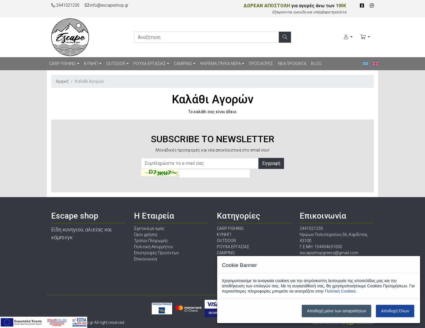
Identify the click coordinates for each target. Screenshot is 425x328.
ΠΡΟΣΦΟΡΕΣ (261, 63)
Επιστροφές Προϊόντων (156, 252)
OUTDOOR (115, 63)
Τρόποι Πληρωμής (151, 240)
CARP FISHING (62, 63)
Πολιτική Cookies (340, 291)
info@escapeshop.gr (106, 5)
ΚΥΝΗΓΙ (91, 63)
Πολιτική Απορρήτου (153, 246)
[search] (206, 37)
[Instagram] (372, 5)
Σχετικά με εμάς (149, 228)
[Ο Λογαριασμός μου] (348, 37)
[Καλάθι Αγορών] (365, 37)
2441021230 (65, 5)
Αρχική (62, 81)
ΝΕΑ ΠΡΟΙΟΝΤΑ (292, 63)
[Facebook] (362, 5)
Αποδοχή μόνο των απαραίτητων (336, 311)
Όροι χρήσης (146, 234)
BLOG (316, 63)
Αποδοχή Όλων (395, 311)
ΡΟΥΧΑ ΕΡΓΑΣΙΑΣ (149, 63)
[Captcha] (214, 173)
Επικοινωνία (145, 259)
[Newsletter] (199, 163)
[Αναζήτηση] (285, 37)
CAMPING (183, 63)
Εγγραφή (271, 163)
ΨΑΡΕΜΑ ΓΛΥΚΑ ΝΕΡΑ (220, 63)
